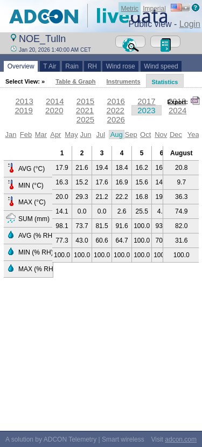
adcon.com (181, 439)
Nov (161, 134)
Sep (131, 134)
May (71, 134)
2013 (24, 101)
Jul (100, 134)
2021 (85, 110)
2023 (146, 110)
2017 (146, 101)
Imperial (154, 8)
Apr (55, 134)
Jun (85, 134)
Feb (26, 134)
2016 (116, 101)
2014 (55, 101)
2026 (116, 119)
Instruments (124, 81)
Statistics (165, 82)
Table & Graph (75, 81)
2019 (23, 110)
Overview (21, 66)
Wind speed (161, 66)
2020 (54, 110)
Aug (116, 134)
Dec (176, 134)
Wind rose (120, 66)
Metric (129, 8)
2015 (85, 101)
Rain (72, 66)
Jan (10, 134)
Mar (41, 134)
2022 (115, 110)
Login (189, 24)
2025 (85, 119)
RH (92, 66)
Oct (145, 134)
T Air (50, 66)
